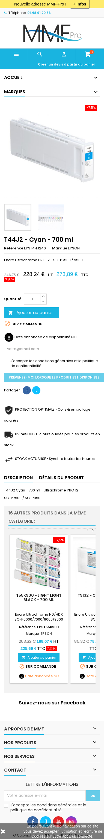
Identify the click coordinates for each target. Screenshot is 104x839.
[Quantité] (32, 299)
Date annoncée (39, 676)
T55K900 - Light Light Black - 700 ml (38, 597)
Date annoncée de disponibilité (42, 337)
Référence (13, 248)
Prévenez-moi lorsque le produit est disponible (54, 377)
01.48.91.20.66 (39, 12)
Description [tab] (18, 477)
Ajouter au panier (30, 312)
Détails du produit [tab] (61, 477)
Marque (59, 248)
